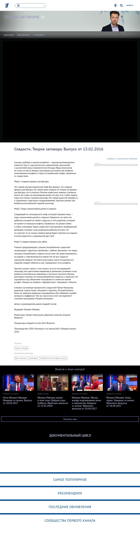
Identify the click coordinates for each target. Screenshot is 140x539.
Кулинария (33, 358)
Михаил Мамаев (21, 348)
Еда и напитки (20, 358)
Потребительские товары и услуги (53, 358)
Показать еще (70, 419)
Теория (21, 17)
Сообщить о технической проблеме (122, 158)
